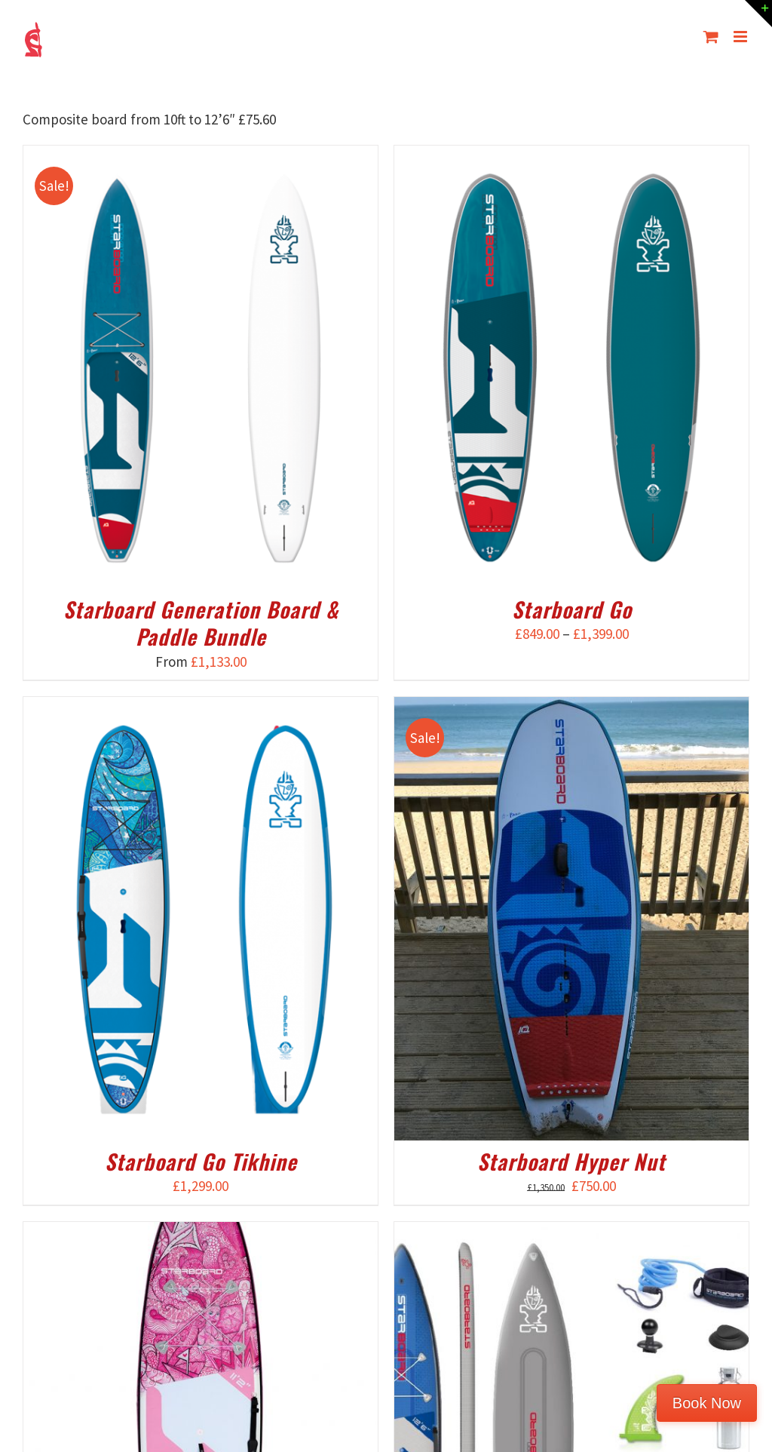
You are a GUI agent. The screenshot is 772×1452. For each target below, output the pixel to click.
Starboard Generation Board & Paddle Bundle (201, 623)
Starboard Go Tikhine (201, 1161)
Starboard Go (572, 609)
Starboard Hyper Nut (571, 1161)
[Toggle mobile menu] (741, 37)
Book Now (706, 1403)
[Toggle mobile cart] (710, 37)
